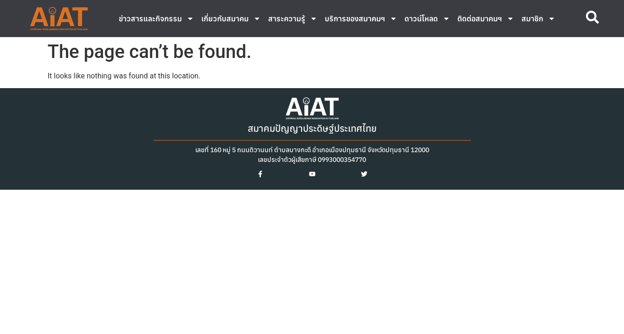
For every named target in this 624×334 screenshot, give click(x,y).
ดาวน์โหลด (427, 18)
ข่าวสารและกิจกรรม (156, 18)
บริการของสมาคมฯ (361, 18)
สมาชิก (538, 18)
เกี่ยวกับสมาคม (231, 18)
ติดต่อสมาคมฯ (485, 18)
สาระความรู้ (292, 18)
